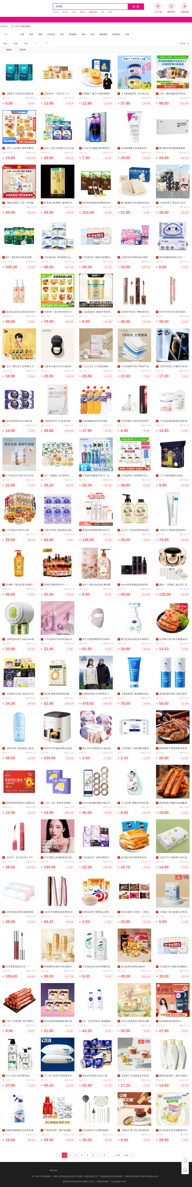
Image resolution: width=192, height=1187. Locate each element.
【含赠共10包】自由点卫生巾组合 (23, 693)
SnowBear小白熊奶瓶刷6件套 (97, 1130)
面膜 (110, 12)
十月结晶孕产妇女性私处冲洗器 (60, 639)
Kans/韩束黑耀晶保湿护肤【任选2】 (139, 584)
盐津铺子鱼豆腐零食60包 (134, 857)
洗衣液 (56, 12)
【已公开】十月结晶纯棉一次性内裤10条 (103, 366)
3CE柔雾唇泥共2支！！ (18, 966)
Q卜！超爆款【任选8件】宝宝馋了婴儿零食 (66, 475)
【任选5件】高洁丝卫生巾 (172, 202)
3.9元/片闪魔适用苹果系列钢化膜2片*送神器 (105, 148)
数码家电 (103, 34)
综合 (5, 43)
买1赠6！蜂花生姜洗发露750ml (22, 584)
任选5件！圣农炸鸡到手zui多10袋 (61, 312)
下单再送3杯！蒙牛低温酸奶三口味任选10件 (67, 1130)
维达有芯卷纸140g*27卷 (95, 1075)
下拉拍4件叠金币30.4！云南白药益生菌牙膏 (105, 475)
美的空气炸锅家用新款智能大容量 (61, 748)
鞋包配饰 (73, 34)
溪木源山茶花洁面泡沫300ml (20, 312)
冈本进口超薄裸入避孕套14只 (59, 202)
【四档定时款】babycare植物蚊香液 (24, 639)
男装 (31, 34)
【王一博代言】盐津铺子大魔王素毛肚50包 (28, 366)
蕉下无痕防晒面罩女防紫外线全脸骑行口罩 (104, 639)
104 (126, 1155)
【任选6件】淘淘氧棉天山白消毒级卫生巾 (142, 475)
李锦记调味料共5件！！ (56, 584)
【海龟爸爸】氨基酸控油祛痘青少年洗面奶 (143, 693)
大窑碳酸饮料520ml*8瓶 (94, 421)
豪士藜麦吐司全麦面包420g (135, 202)
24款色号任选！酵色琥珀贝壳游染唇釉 (141, 312)
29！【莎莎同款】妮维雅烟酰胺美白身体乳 (104, 1021)
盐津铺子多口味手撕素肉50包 (174, 639)
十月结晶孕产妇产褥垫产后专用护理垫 (140, 366)
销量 (16, 43)
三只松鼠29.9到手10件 (17, 530)
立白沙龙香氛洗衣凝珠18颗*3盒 (137, 1021)
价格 (26, 43)
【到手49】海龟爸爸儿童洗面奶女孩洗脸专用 (29, 748)
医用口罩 (93, 12)
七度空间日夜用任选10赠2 (134, 257)
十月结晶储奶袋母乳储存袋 (173, 421)
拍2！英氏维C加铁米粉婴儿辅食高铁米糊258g (29, 257)
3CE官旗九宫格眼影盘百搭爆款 (60, 857)
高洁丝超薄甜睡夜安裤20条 (58, 1021)
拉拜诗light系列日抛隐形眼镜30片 (23, 912)
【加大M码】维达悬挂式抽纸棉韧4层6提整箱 (67, 530)
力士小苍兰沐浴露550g (17, 1075)
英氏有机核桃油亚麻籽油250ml (98, 202)
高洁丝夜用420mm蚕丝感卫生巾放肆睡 (26, 421)
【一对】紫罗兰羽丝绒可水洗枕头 (61, 1075)
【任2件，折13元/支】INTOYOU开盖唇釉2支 (29, 857)
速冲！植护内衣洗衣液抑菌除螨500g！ (102, 584)
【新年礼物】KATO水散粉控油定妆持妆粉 (65, 366)
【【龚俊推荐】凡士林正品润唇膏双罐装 (142, 93)
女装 (22, 34)
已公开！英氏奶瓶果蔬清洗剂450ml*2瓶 (141, 530)
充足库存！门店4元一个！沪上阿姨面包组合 (66, 93)
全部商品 (5, 26)
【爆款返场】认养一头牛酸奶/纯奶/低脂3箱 (28, 202)
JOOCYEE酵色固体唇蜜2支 (58, 912)
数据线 (65, 12)
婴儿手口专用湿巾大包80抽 (96, 748)
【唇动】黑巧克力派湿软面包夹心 (138, 1130)
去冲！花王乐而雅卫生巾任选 (59, 148)
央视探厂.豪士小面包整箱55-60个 (99, 93)
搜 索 (136, 6)
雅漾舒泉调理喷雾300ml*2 (96, 530)
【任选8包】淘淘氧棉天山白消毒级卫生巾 (65, 257)
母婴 (40, 34)
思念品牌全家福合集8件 (133, 966)
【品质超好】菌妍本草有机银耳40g (100, 312)
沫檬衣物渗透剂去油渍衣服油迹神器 (24, 1130)
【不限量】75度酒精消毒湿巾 (136, 748)
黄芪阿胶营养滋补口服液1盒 (20, 803)
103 (118, 1155)
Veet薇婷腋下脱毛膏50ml (134, 148)
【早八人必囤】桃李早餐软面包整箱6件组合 (28, 148)
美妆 (84, 34)
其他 (127, 34)
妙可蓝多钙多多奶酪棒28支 (173, 1130)
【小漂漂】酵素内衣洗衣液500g (137, 803)
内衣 (62, 34)
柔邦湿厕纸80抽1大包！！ (172, 257)
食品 (93, 34)
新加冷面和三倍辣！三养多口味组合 (139, 912)
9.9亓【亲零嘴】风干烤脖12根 (21, 1021)
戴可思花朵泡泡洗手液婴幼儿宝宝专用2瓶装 (143, 639)
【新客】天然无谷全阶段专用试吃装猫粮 (26, 93)
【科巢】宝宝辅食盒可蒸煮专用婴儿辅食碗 (143, 1075)
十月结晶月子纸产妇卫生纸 (19, 475)
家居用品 (116, 34)
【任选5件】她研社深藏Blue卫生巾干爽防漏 (105, 257)
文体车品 (51, 34)
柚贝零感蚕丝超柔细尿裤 (57, 693)
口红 (74, 12)
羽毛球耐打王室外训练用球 (135, 421)
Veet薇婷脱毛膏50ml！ (171, 1021)
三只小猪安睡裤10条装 (171, 475)
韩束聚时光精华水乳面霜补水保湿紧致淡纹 (66, 966)
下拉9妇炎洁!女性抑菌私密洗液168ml (101, 966)
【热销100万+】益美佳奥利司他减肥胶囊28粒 (68, 421)
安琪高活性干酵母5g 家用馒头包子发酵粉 (103, 912)
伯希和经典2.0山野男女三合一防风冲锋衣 (103, 693)
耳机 (102, 12)
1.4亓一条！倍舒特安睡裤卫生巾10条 (63, 803)
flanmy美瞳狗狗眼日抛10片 (96, 803)
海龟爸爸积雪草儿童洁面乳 (173, 693)
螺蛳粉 (82, 12)
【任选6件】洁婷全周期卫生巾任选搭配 (102, 857)
